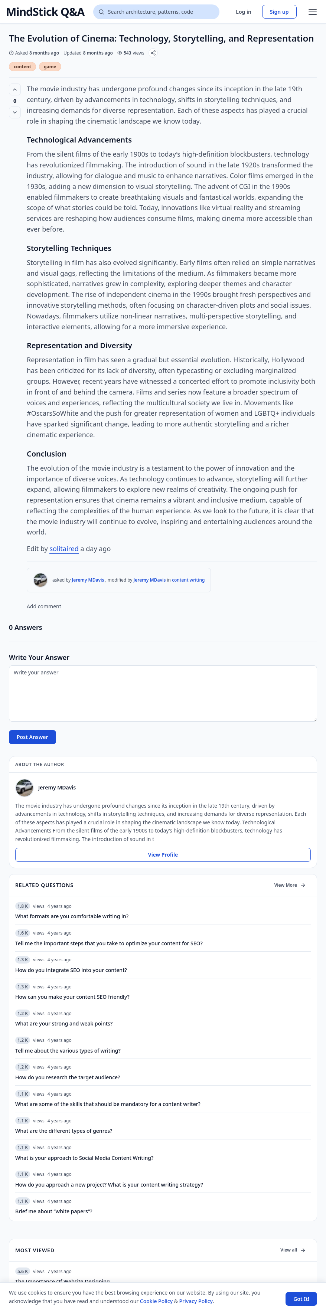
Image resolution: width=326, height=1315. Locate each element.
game (50, 66)
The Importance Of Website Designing (62, 1281)
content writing (188, 580)
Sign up (279, 11)
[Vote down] (15, 112)
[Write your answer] (163, 693)
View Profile (163, 854)
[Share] (153, 53)
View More (290, 885)
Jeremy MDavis (88, 580)
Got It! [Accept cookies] (301, 1298)
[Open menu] (312, 11)
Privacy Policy (196, 1301)
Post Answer (32, 736)
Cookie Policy (156, 1301)
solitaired (63, 548)
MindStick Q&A (45, 11)
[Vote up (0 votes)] (15, 89)
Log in (243, 11)
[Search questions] (156, 11)
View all (293, 1250)
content (22, 66)
